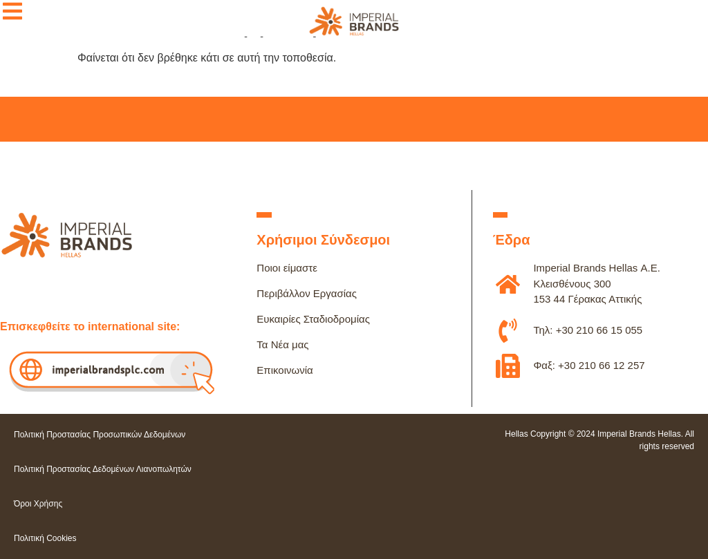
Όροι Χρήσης (38, 504)
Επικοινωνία (285, 370)
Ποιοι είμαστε (287, 268)
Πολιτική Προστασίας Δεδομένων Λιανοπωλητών (103, 469)
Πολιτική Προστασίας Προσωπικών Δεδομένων (99, 434)
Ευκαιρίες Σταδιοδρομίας (313, 319)
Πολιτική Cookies (45, 538)
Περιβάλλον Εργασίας (307, 293)
